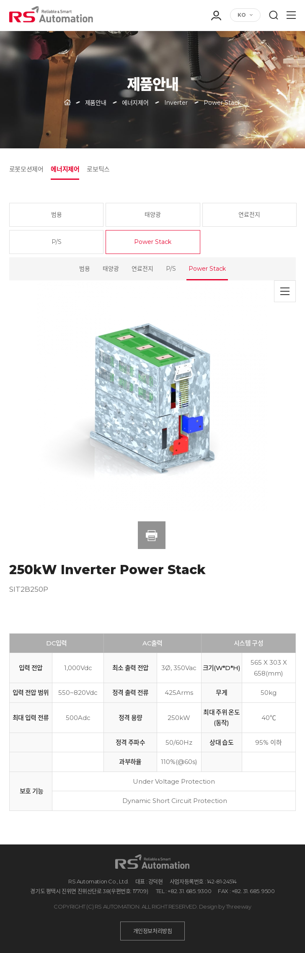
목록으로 (285, 291)
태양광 (153, 214)
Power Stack (152, 242)
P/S (57, 242)
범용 (56, 214)
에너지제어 (65, 169)
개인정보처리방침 (152, 930)
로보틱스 (98, 169)
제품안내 (95, 102)
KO (242, 15)
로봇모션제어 (26, 169)
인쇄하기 (151, 535)
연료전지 (249, 214)
